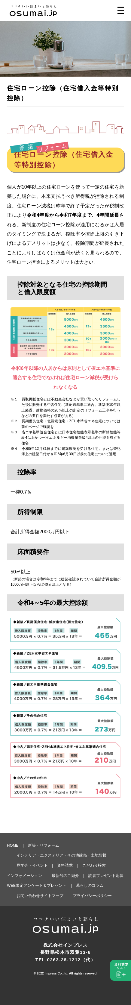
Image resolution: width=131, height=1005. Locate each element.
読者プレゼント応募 (105, 875)
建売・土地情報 (92, 855)
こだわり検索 (94, 865)
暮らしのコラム (89, 885)
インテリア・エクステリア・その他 (48, 855)
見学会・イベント (32, 865)
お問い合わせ (28, 895)
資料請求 (65, 865)
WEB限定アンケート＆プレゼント (36, 885)
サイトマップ (51, 895)
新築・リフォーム (43, 845)
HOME (12, 845)
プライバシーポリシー (92, 895)
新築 (27, 147)
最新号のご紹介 (65, 875)
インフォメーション (24, 875)
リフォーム (52, 147)
